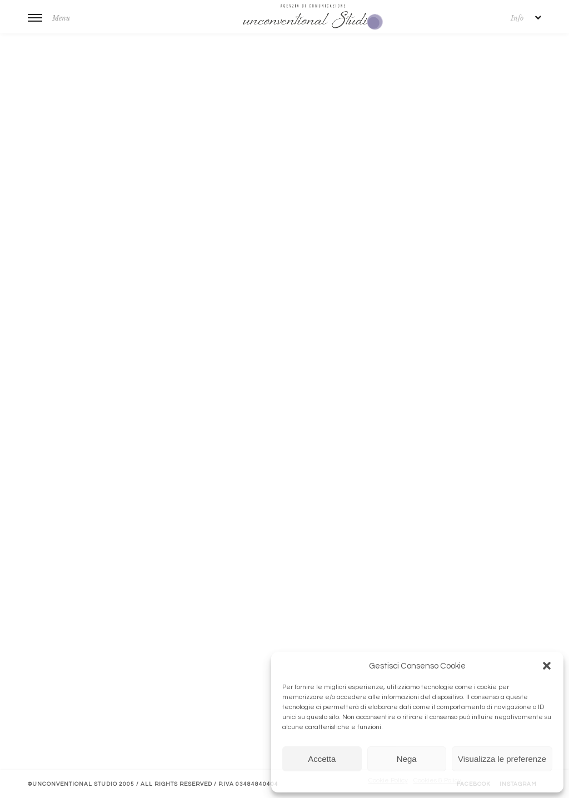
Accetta (322, 759)
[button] (546, 665)
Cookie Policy (388, 780)
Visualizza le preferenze (502, 759)
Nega (407, 759)
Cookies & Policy (437, 780)
